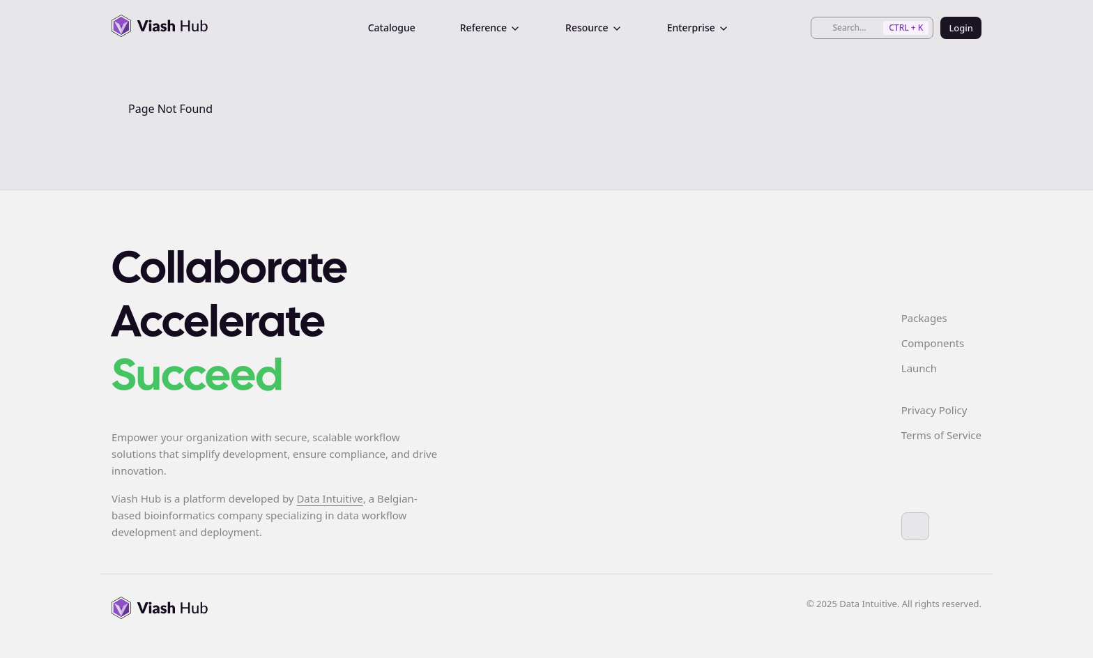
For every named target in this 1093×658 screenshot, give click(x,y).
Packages (924, 318)
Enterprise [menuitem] (698, 27)
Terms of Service (941, 435)
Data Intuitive (329, 498)
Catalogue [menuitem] (391, 27)
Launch (919, 368)
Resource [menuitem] (593, 27)
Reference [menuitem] (490, 27)
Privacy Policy (934, 410)
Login (961, 28)
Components (932, 343)
